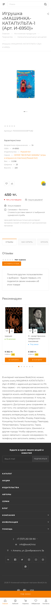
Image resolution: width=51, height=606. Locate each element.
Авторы (6, 494)
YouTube (36, 560)
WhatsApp (25, 566)
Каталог (7, 473)
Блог (5, 508)
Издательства (10, 487)
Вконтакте (8, 560)
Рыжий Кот (26, 152)
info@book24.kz (27, 544)
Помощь (7, 529)
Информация (10, 522)
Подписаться (40, 459)
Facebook (15, 560)
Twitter (22, 560)
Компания (8, 515)
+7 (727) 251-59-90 (26, 539)
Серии (5, 501)
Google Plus (43, 560)
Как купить (27, 242)
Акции (6, 480)
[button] (18, 367)
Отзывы (9, 242)
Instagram (29, 560)
